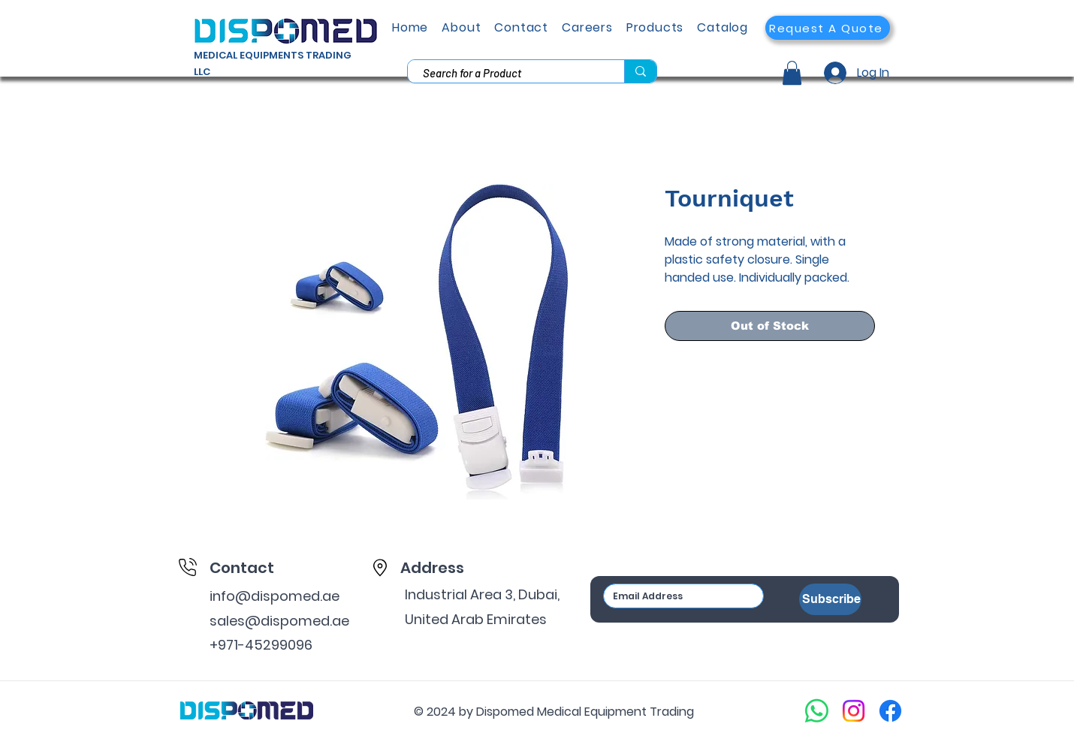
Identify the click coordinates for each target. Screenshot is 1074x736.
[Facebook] (890, 710)
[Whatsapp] (816, 710)
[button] (827, 28)
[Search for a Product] (508, 73)
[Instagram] (853, 710)
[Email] (679, 596)
